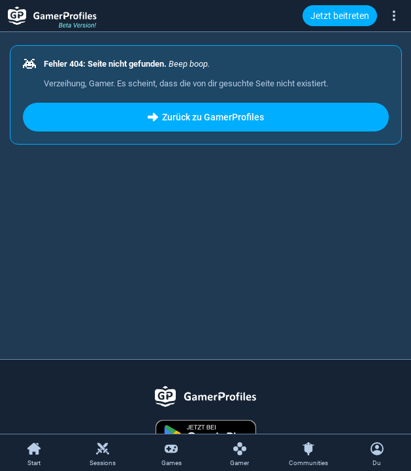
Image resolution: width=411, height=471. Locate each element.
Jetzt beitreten (339, 15)
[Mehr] (394, 15)
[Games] (171, 453)
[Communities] (308, 453)
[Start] (34, 453)
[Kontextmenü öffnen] (376, 452)
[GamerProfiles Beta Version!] (52, 16)
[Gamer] (239, 453)
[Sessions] (103, 453)
